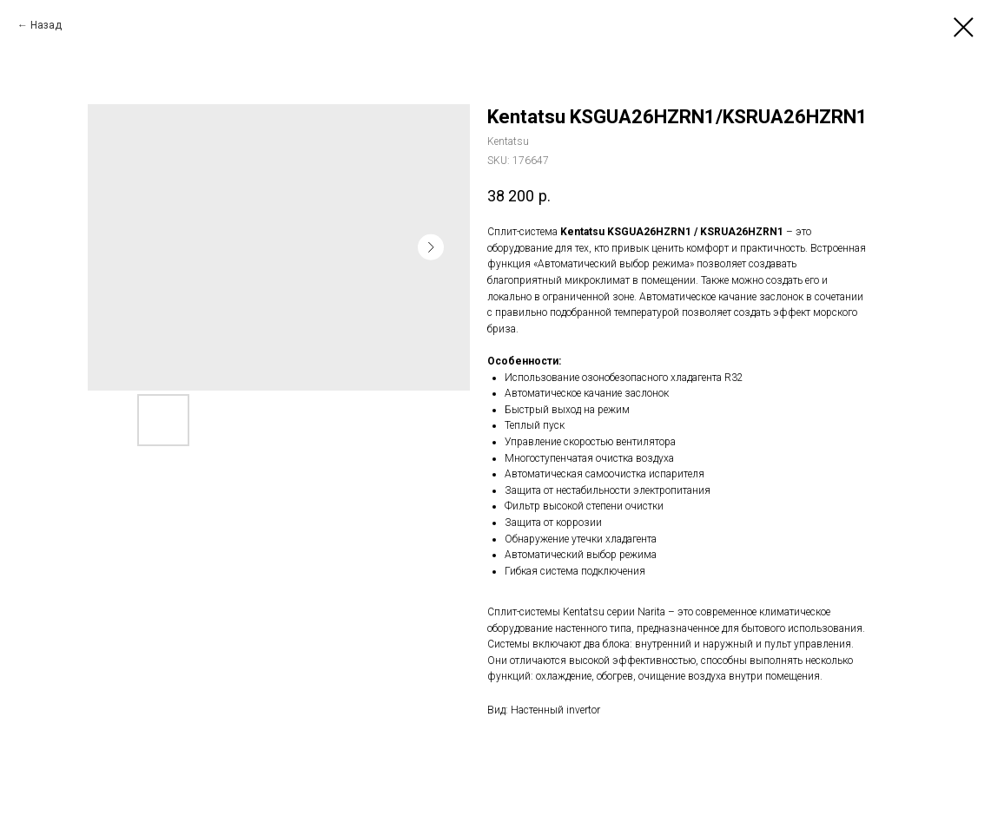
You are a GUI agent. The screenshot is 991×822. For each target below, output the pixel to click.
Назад (46, 25)
